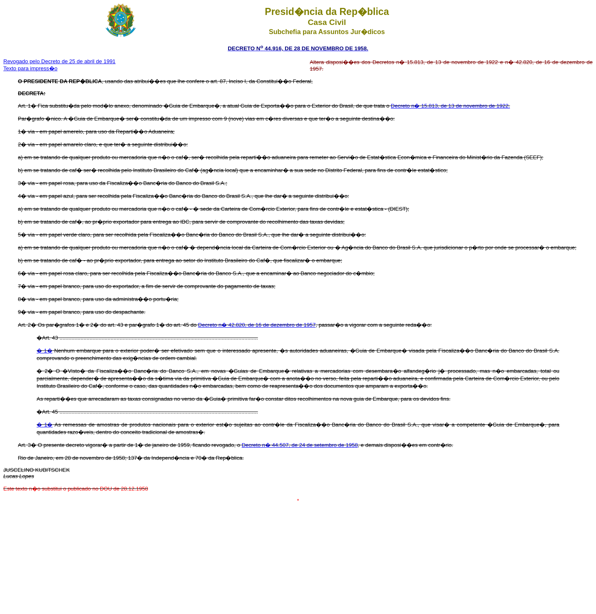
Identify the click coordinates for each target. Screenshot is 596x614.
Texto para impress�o (30, 68)
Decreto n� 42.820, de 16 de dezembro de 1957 (257, 325)
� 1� (44, 351)
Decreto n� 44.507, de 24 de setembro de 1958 (300, 445)
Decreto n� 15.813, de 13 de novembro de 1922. (450, 106)
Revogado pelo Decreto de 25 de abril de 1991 (59, 61)
